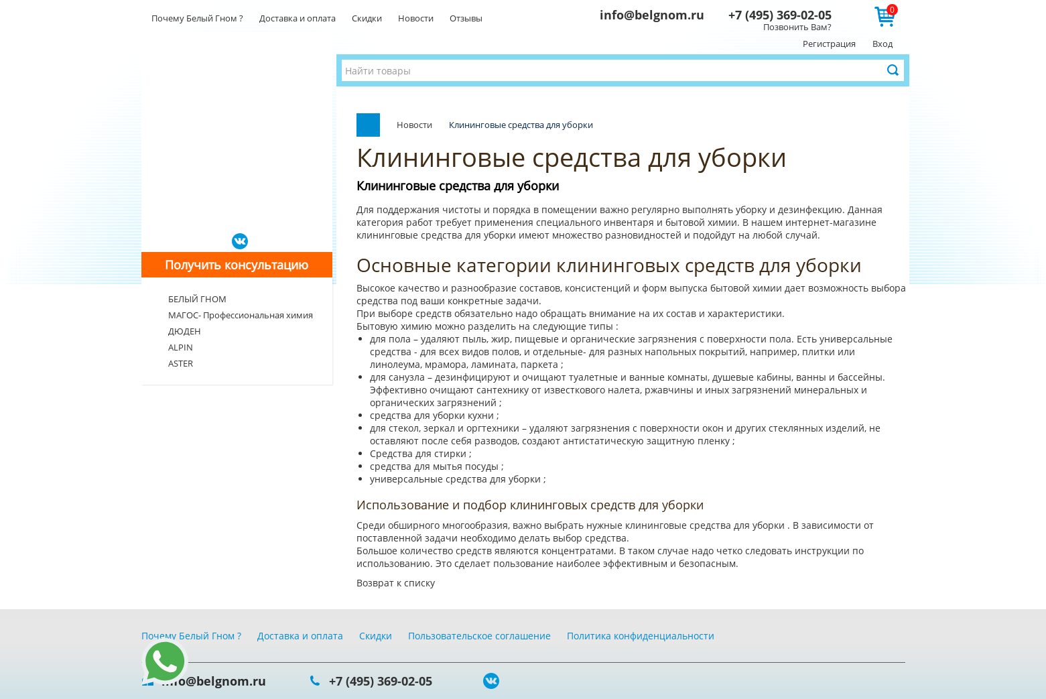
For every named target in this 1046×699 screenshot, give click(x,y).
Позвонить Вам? (797, 27)
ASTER (180, 363)
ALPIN (180, 347)
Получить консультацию (236, 265)
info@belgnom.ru (652, 15)
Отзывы (466, 18)
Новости (416, 18)
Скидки (367, 18)
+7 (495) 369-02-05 (780, 15)
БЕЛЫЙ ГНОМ (197, 299)
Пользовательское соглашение (479, 635)
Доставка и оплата (297, 18)
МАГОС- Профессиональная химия (240, 315)
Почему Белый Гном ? (197, 18)
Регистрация (829, 44)
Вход (882, 44)
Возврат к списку (395, 582)
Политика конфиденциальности (640, 635)
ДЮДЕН (184, 331)
